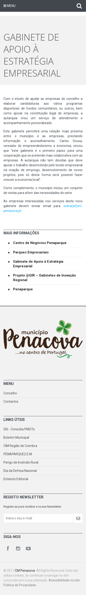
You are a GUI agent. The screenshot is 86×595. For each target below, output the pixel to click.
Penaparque (23, 289)
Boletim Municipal (16, 437)
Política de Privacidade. (20, 585)
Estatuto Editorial (15, 479)
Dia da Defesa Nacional (20, 471)
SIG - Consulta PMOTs (19, 429)
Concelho (10, 393)
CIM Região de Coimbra (20, 446)
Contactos (10, 401)
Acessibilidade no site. (64, 580)
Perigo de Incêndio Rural (20, 462)
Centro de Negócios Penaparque (40, 243)
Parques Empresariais (31, 252)
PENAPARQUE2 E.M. (18, 454)
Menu (9, 5)
